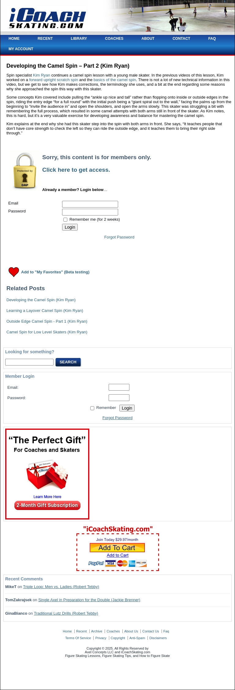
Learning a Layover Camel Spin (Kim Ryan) (44, 310)
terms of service (78, 638)
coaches (113, 631)
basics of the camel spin (115, 79)
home (67, 631)
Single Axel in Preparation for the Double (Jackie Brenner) (89, 600)
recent (81, 631)
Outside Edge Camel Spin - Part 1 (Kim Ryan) (46, 321)
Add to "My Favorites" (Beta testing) (55, 272)
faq (166, 631)
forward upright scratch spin (53, 79)
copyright (118, 638)
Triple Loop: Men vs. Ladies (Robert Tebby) (61, 586)
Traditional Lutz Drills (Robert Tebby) (66, 613)
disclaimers (158, 638)
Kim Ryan (41, 75)
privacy (100, 638)
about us (131, 631)
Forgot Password (119, 237)
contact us (150, 631)
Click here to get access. (76, 170)
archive (97, 631)
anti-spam (137, 638)
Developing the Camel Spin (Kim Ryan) (41, 300)
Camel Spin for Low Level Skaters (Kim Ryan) (46, 332)
